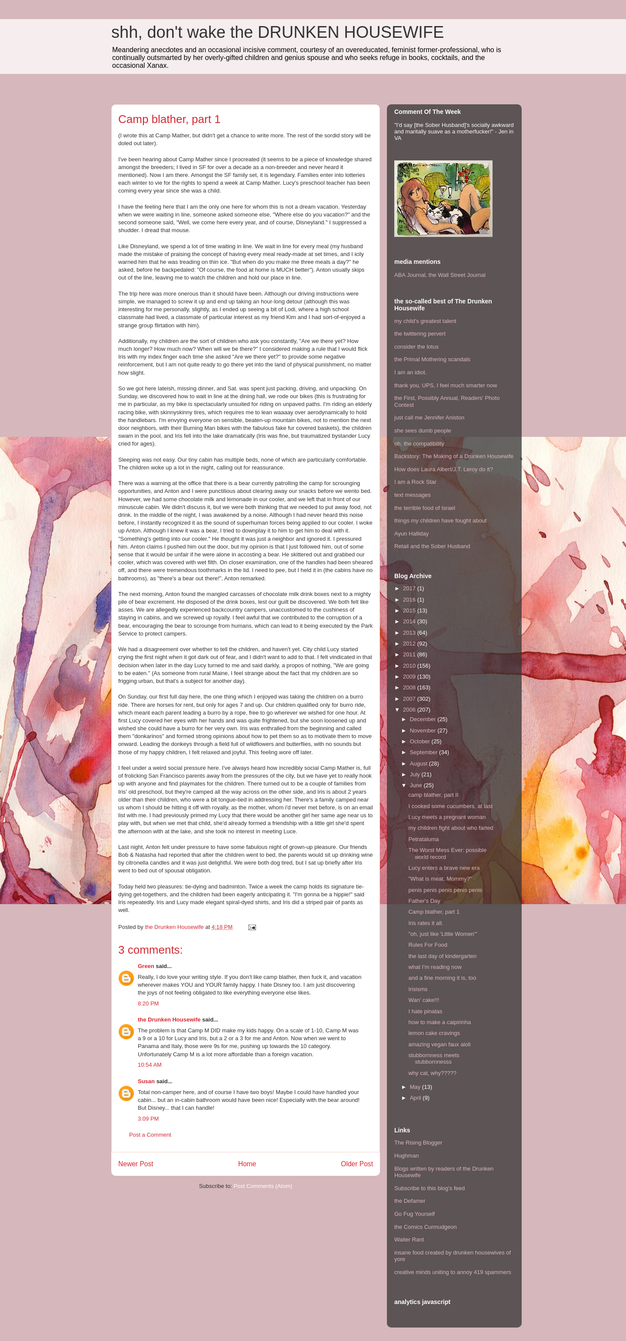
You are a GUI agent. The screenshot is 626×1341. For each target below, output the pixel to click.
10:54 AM (150, 1064)
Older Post (357, 1164)
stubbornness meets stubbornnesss (433, 1058)
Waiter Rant (409, 1239)
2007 (410, 698)
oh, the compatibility (419, 443)
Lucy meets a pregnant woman (447, 817)
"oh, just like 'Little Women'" (442, 934)
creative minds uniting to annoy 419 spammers (452, 1272)
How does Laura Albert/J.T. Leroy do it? (443, 469)
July (416, 774)
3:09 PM (148, 1118)
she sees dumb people (422, 430)
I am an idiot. (410, 372)
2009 (410, 676)
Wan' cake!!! (423, 1000)
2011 (410, 654)
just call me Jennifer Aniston (429, 417)
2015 (410, 610)
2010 (410, 665)
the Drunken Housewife (169, 1019)
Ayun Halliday (411, 533)
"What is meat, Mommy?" (440, 878)
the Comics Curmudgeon (425, 1227)
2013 (410, 632)
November (424, 730)
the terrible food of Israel (424, 508)
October (421, 741)
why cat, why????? (432, 1073)
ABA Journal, (410, 275)
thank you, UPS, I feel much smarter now (445, 385)
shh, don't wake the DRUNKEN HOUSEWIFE (277, 32)
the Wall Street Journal (457, 275)
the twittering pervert (420, 333)
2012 (410, 643)
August (419, 763)
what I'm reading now (434, 967)
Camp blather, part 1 (434, 911)
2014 (410, 621)
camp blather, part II (433, 795)
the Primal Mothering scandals (432, 359)
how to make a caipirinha (439, 1022)
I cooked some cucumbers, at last (450, 806)
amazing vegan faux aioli (439, 1044)
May (416, 1087)
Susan (146, 1081)
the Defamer (410, 1201)
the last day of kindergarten (442, 956)
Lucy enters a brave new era (443, 868)
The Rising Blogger (418, 1142)
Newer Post (135, 1164)
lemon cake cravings (434, 1033)
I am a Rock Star (415, 482)
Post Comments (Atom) (262, 1186)
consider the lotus (416, 346)
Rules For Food (427, 945)
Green (146, 966)
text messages (412, 495)
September (424, 752)
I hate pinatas (425, 1011)
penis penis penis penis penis (445, 890)
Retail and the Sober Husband (432, 546)
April (416, 1098)
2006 (410, 709)
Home (247, 1164)
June (417, 785)
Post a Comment (150, 1134)
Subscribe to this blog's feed (429, 1188)
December (424, 719)
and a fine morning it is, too (442, 978)
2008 (410, 687)
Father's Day (424, 901)
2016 (410, 599)
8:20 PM (148, 1003)
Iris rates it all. (425, 923)
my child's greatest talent (425, 321)
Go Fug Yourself (414, 1214)
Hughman (406, 1155)
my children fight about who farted (450, 828)
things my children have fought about (440, 520)
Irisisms (417, 989)
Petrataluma (423, 839)
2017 (410, 588)
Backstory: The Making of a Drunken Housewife (453, 456)
